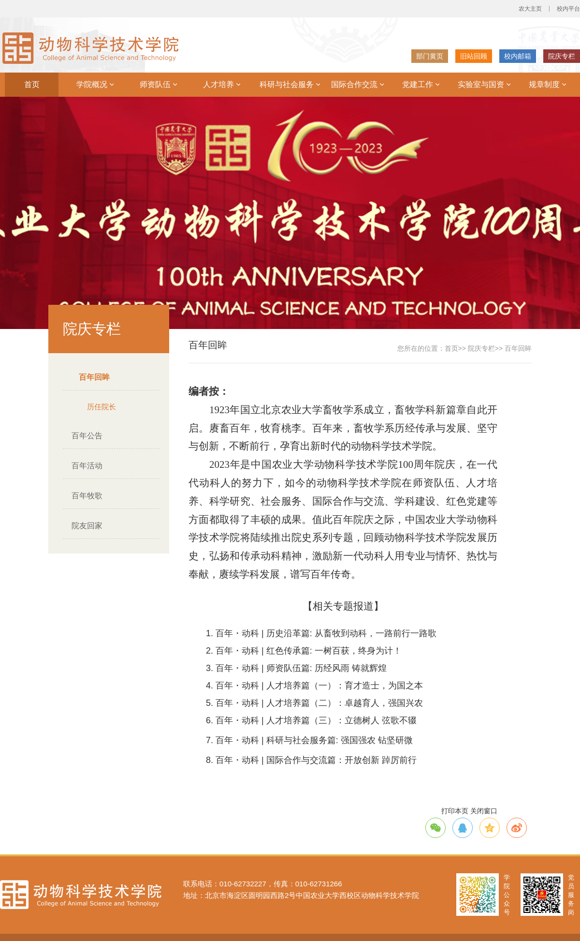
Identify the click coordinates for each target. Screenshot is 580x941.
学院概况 (95, 84)
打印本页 (454, 811)
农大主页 (530, 9)
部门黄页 (429, 56)
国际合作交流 (357, 84)
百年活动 (87, 466)
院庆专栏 (561, 56)
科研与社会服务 (290, 84)
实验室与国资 (484, 84)
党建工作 (420, 84)
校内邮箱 (517, 56)
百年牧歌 (87, 496)
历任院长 (101, 407)
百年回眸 (94, 377)
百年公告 (87, 436)
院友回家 (87, 526)
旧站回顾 (473, 56)
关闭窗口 (483, 811)
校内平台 (568, 9)
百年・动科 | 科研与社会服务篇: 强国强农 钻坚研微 (314, 740)
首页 (32, 84)
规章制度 (547, 84)
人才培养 (221, 84)
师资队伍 (158, 84)
